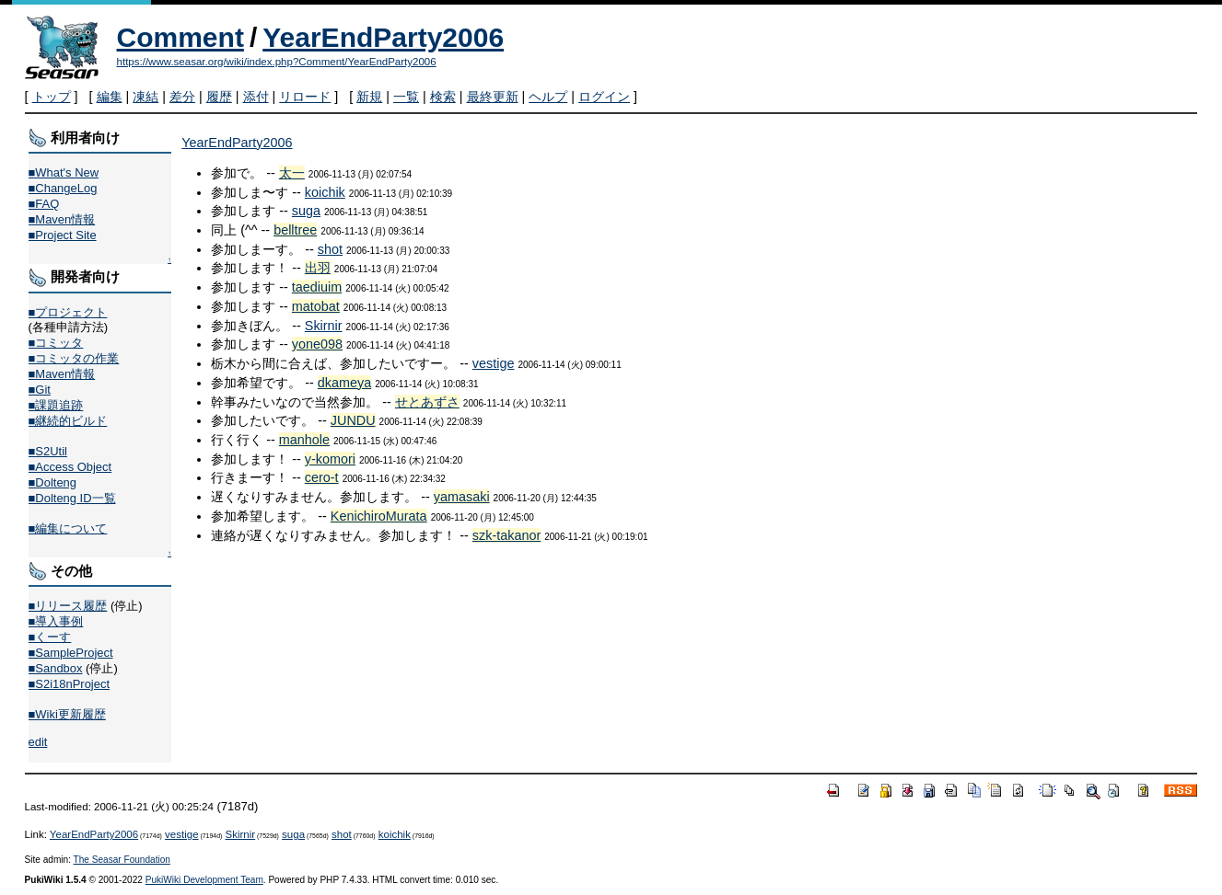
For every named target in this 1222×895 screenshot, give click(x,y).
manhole (304, 439)
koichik (325, 192)
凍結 (145, 96)
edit (38, 742)
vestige (493, 363)
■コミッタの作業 (74, 358)
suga (306, 210)
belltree (295, 230)
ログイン (604, 96)
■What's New (64, 172)
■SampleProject (71, 653)
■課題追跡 (56, 405)
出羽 (318, 267)
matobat (316, 306)
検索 (443, 96)
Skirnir (324, 325)
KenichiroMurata (379, 516)
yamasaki (462, 496)
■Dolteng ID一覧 (72, 498)
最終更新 (492, 96)
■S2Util (48, 451)
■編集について (68, 528)
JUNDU (353, 420)
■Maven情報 (62, 219)
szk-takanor (506, 535)
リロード (305, 96)
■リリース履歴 (68, 606)
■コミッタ (56, 343)
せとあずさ (427, 402)
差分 (182, 96)
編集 (109, 96)
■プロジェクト (68, 312)
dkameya (344, 382)
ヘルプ (548, 96)
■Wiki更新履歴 (67, 714)
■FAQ (44, 204)
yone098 (317, 344)
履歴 (219, 96)
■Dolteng (52, 482)
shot (330, 249)
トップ (51, 96)
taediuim (317, 287)
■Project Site (63, 235)
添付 (256, 96)
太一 (292, 173)
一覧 (406, 96)
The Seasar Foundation (122, 860)
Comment (180, 37)
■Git (40, 389)
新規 (369, 96)
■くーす (50, 637)
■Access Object (70, 467)
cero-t (322, 477)
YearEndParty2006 (383, 37)
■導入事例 (56, 621)
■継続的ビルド (68, 421)
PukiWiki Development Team (204, 880)
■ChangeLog (63, 188)
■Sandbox (56, 668)
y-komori (330, 459)
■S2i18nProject (69, 684)
